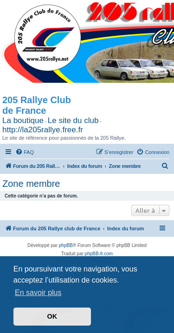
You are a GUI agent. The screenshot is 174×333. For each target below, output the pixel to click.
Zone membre (31, 184)
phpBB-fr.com (99, 253)
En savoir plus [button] (38, 292)
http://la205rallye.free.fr (42, 129)
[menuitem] (24, 152)
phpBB (66, 245)
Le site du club (73, 120)
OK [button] (52, 316)
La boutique (23, 120)
